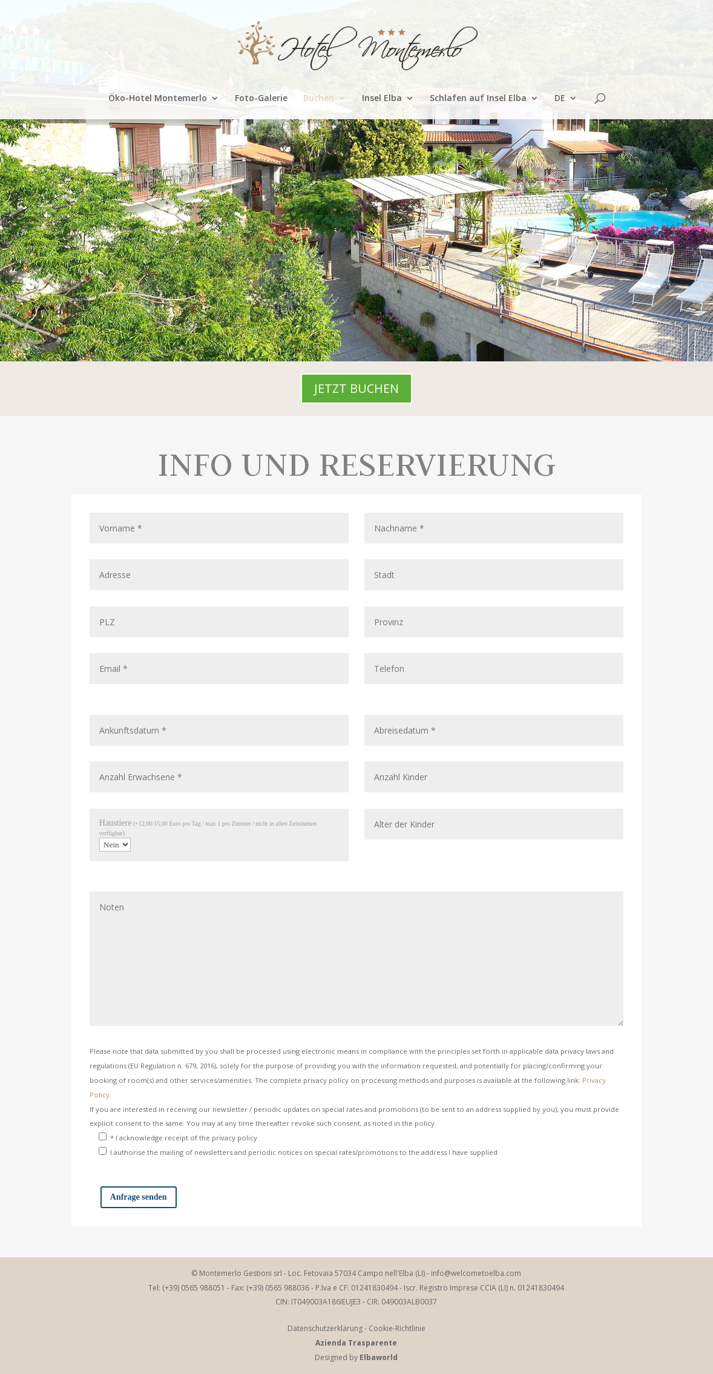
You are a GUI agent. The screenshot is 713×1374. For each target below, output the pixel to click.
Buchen (318, 99)
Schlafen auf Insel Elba (478, 99)
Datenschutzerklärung (325, 1328)
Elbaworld (379, 1357)
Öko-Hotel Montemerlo (157, 99)
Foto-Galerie (261, 99)
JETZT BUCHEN (356, 388)
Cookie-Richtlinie (397, 1328)
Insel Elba (382, 99)
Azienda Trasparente (356, 1343)
